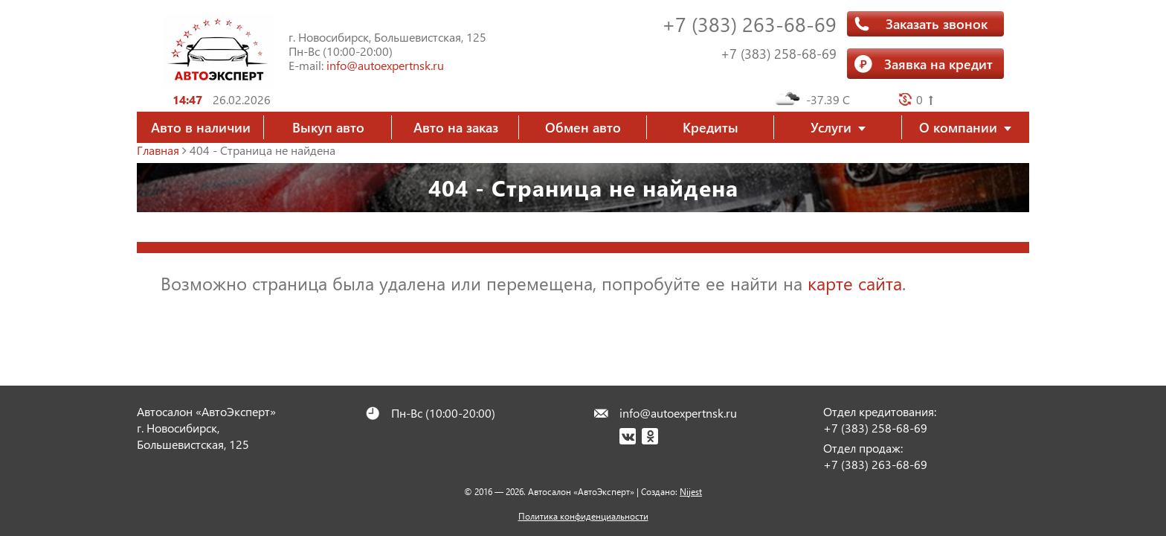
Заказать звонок (937, 23)
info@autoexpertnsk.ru (385, 65)
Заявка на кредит (938, 63)
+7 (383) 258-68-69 (779, 54)
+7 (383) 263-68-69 (749, 23)
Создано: (671, 491)
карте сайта (855, 283)
